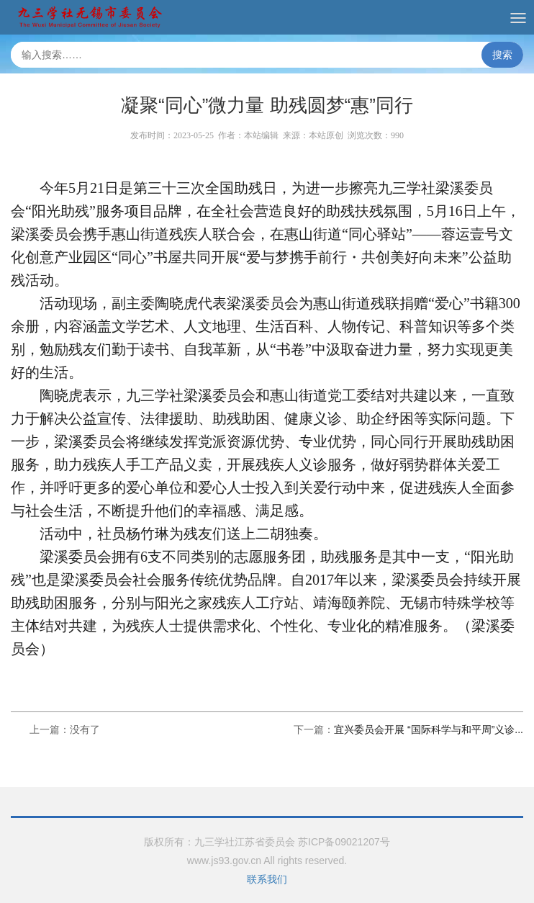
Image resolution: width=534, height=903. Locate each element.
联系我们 (267, 879)
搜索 (502, 54)
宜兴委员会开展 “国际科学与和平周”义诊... (428, 729)
